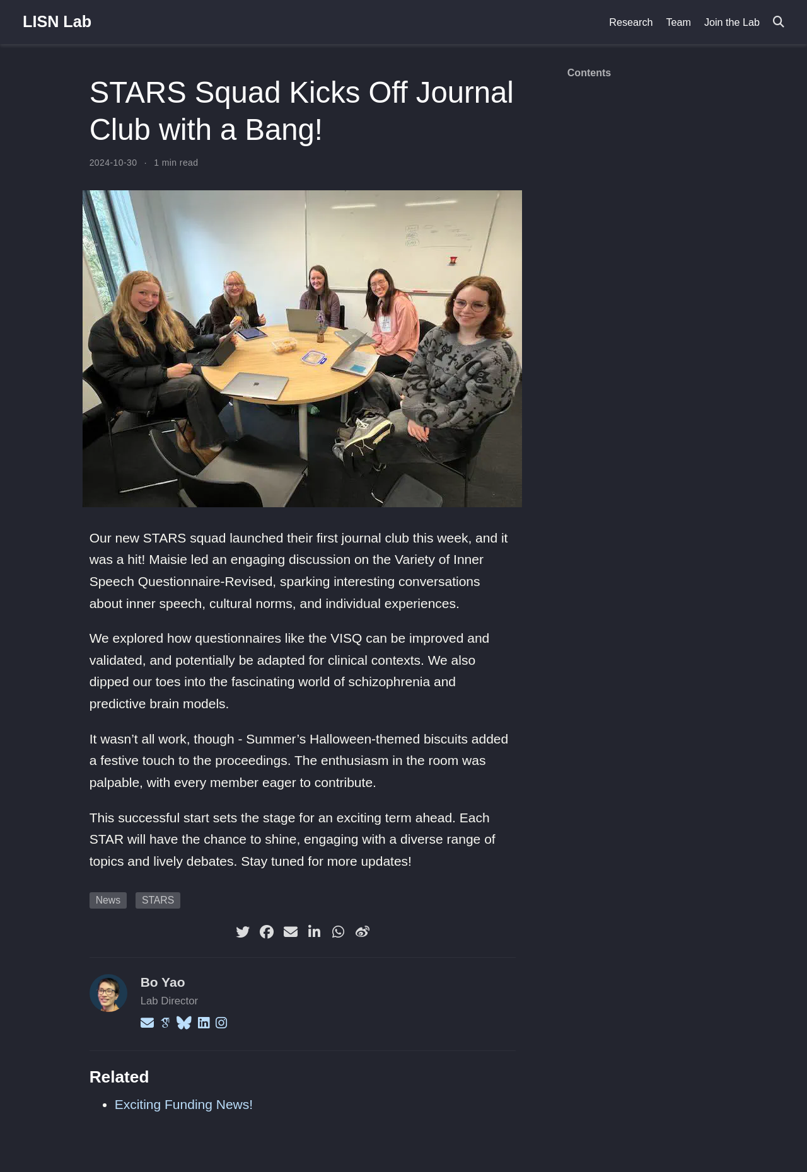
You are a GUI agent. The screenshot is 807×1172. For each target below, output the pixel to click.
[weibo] (362, 931)
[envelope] (290, 931)
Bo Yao (163, 982)
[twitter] (242, 931)
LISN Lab (57, 21)
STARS (158, 900)
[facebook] (266, 931)
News (108, 900)
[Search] (778, 22)
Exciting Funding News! (184, 1104)
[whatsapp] (338, 931)
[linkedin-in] (314, 931)
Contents (589, 72)
